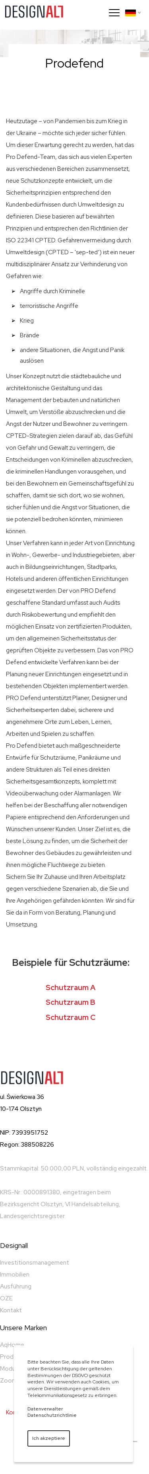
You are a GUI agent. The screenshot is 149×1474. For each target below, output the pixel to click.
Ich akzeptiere (48, 1438)
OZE (6, 1298)
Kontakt (11, 1310)
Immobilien (14, 1275)
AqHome (12, 1345)
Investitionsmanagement (34, 1263)
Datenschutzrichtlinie (52, 1415)
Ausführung (15, 1286)
